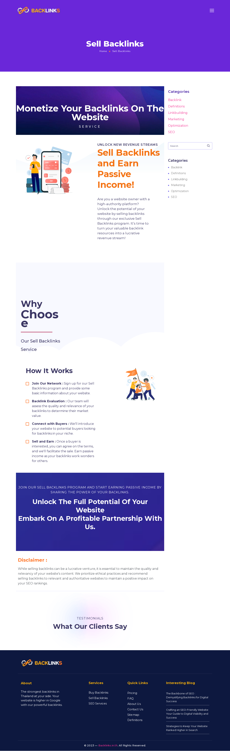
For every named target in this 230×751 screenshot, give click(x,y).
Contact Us (135, 709)
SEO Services (98, 703)
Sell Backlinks (98, 698)
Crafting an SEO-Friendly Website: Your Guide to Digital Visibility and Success (187, 713)
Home (103, 51)
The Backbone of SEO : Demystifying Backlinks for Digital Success (187, 697)
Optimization (178, 125)
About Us (134, 703)
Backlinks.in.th (107, 745)
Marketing (176, 119)
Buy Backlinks (98, 692)
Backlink (175, 100)
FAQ (130, 698)
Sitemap (133, 714)
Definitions (176, 106)
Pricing (132, 693)
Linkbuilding (178, 113)
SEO (171, 132)
